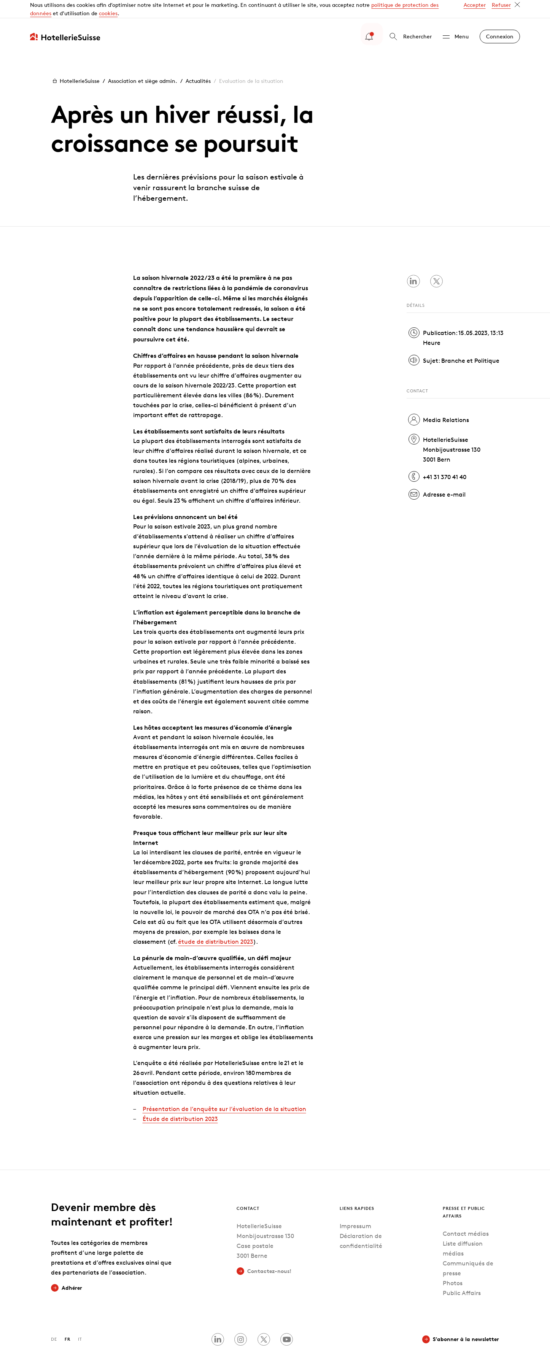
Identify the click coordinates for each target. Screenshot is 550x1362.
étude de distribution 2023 (215, 923)
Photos (453, 1264)
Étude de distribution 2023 (180, 1100)
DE (54, 1321)
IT (80, 1321)
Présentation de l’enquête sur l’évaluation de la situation (224, 1090)
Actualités (198, 62)
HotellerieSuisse (75, 63)
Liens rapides (357, 1190)
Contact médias (466, 1215)
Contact (248, 1190)
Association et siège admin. (142, 62)
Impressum (355, 1207)
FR (67, 1321)
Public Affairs (462, 1274)
